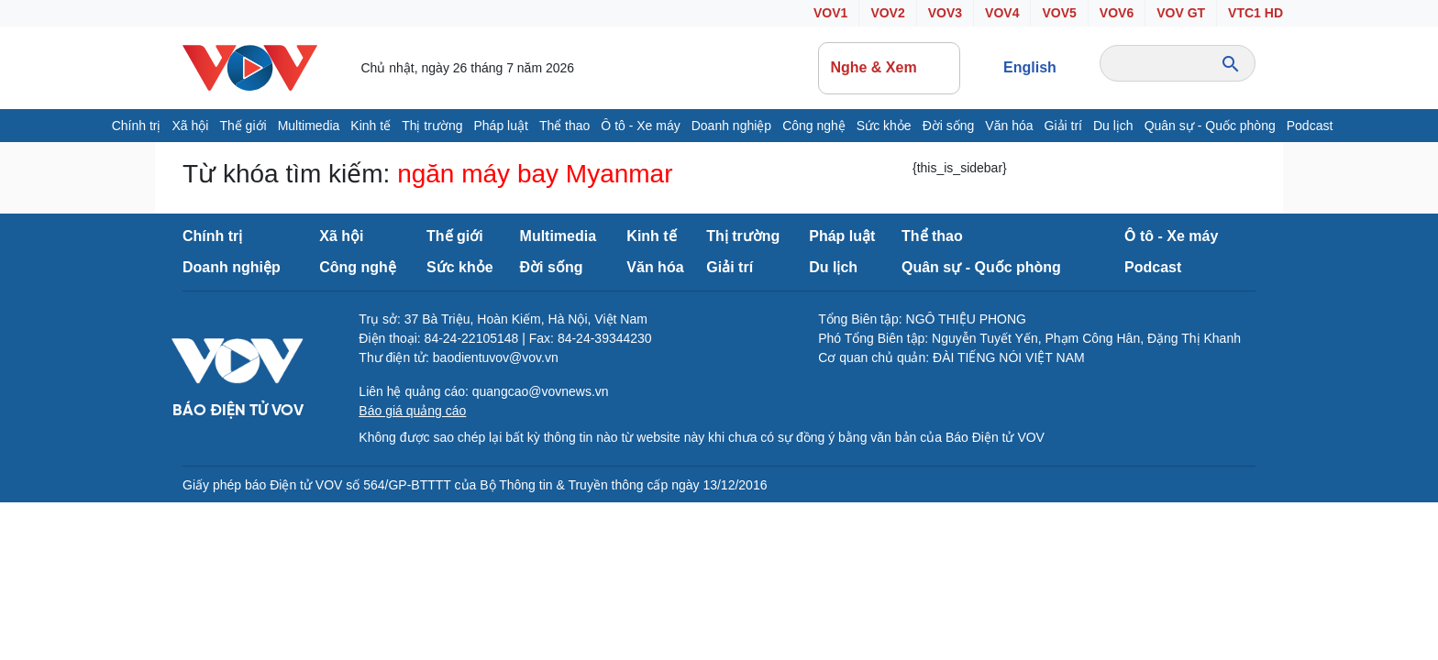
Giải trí (1063, 125)
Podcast (1310, 125)
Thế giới (242, 125)
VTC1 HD (1255, 13)
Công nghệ (814, 125)
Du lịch (1113, 125)
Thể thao (564, 125)
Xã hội (189, 125)
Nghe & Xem (888, 68)
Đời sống (949, 125)
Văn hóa (1009, 125)
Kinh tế (370, 125)
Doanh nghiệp (731, 125)
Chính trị (136, 125)
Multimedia (309, 125)
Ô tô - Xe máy (640, 125)
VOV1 (830, 13)
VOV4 (1002, 13)
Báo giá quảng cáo (412, 410)
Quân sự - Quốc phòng (1210, 125)
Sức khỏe (884, 125)
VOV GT (1180, 13)
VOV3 (945, 13)
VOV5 (1059, 13)
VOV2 (887, 13)
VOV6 (1117, 13)
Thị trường (432, 125)
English (1029, 67)
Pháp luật (501, 125)
